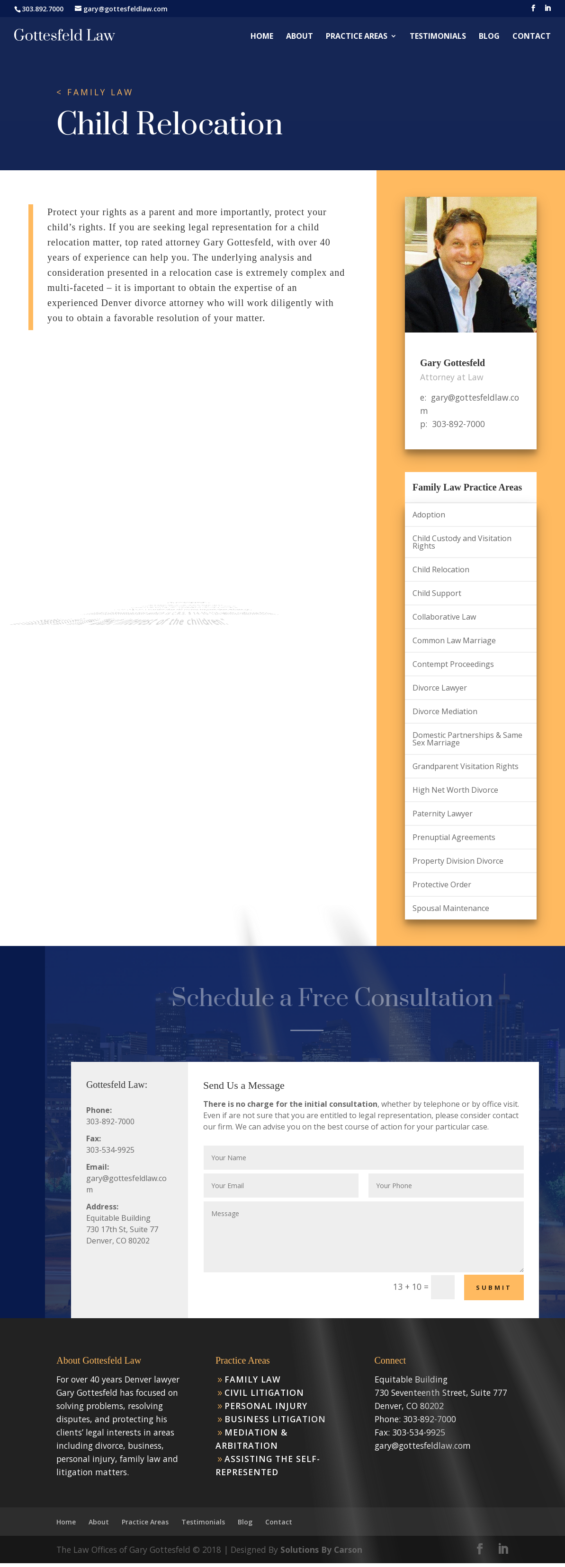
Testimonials (438, 37)
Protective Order (442, 884)
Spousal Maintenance (451, 908)
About (299, 37)
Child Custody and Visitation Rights (462, 542)
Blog (489, 37)
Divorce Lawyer (440, 688)
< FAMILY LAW (95, 92)
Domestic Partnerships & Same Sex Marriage (467, 739)
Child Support (437, 593)
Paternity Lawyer (443, 813)
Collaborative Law (444, 617)
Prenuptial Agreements (454, 837)
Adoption (429, 514)
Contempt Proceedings (453, 664)
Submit (494, 1287)
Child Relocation (441, 569)
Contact (531, 37)
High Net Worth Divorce (455, 790)
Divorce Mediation (445, 711)
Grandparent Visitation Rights (466, 766)
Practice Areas (356, 37)
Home (262, 37)
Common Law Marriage (454, 640)
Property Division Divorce (458, 861)
